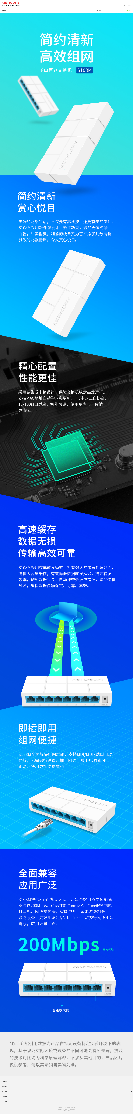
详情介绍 (128, 10)
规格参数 (98, 10)
